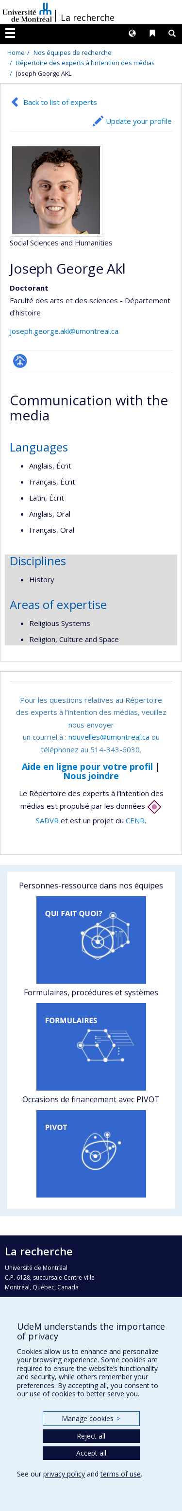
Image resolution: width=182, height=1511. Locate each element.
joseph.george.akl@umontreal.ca (64, 331)
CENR (135, 820)
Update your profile (139, 121)
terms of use (120, 1473)
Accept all (91, 1453)
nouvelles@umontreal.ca (108, 737)
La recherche (88, 17)
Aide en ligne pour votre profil (87, 766)
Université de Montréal (27, 12)
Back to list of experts (60, 102)
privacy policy (64, 1473)
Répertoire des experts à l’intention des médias (85, 62)
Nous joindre (91, 776)
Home (16, 52)
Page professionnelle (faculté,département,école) (20, 360)
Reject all (91, 1436)
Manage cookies (91, 1418)
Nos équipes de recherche (72, 52)
